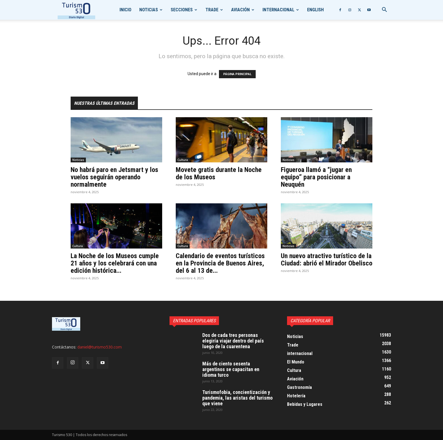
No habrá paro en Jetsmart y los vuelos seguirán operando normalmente (114, 177)
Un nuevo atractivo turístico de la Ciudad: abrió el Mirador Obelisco (326, 259)
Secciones (182, 9)
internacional (278, 9)
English (315, 9)
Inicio (125, 9)
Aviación (240, 9)
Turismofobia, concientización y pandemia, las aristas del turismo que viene (237, 397)
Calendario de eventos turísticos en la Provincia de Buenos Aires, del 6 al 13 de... (220, 263)
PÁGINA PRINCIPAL (237, 74)
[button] (384, 10)
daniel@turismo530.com (99, 347)
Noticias (148, 9)
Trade (211, 9)
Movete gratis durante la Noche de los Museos (219, 173)
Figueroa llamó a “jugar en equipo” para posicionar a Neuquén (316, 177)
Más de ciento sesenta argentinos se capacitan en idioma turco (230, 369)
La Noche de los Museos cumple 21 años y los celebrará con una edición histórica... (115, 263)
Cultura (182, 160)
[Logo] (76, 10)
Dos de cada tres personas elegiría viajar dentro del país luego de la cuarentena (233, 340)
